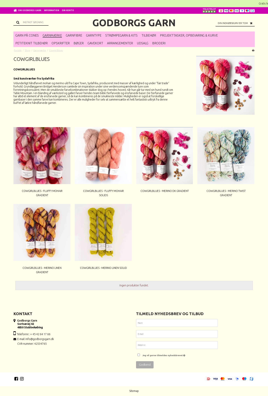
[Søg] (30, 22)
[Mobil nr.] (177, 345)
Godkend (145, 364)
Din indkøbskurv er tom (236, 23)
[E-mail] (177, 334)
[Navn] (177, 323)
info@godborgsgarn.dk (39, 339)
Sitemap (134, 391)
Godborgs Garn (134, 22)
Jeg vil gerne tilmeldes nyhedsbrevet (163, 354)
